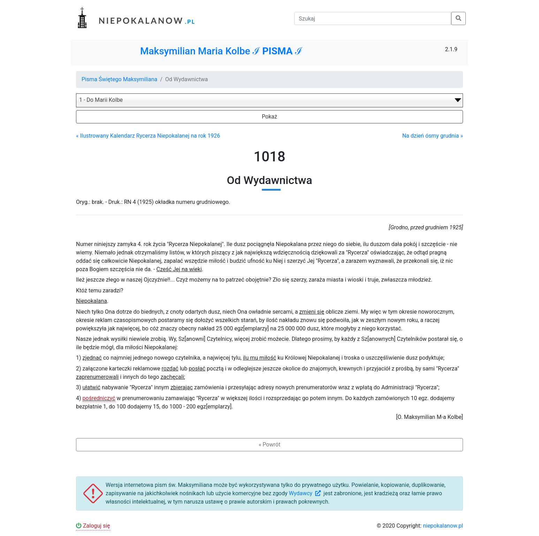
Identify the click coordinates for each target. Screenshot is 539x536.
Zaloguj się (93, 525)
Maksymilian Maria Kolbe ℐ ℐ (221, 51)
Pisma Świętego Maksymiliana (119, 79)
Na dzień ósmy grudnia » (432, 135)
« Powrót (269, 444)
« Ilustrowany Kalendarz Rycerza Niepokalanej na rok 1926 (148, 135)
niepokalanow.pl (443, 525)
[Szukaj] (372, 18)
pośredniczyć (99, 398)
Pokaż (269, 116)
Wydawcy (305, 493)
